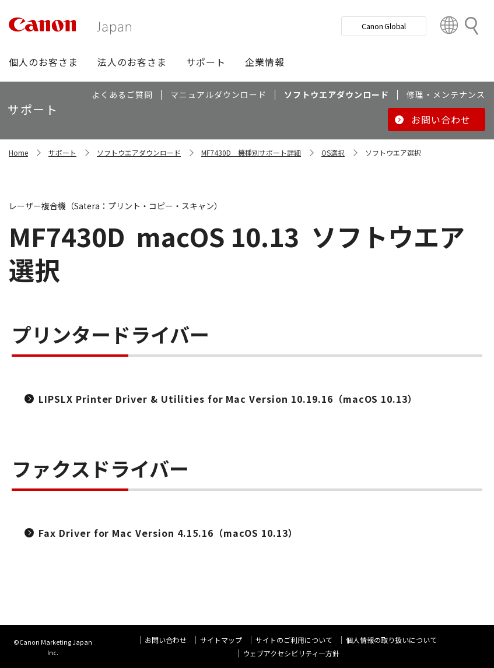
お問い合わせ (166, 640)
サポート (62, 152)
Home (18, 152)
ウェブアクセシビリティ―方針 (291, 653)
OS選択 (333, 152)
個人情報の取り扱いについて (391, 640)
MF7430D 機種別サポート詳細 (251, 152)
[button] (43, 62)
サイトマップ (221, 640)
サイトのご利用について (293, 640)
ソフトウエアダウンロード (139, 152)
